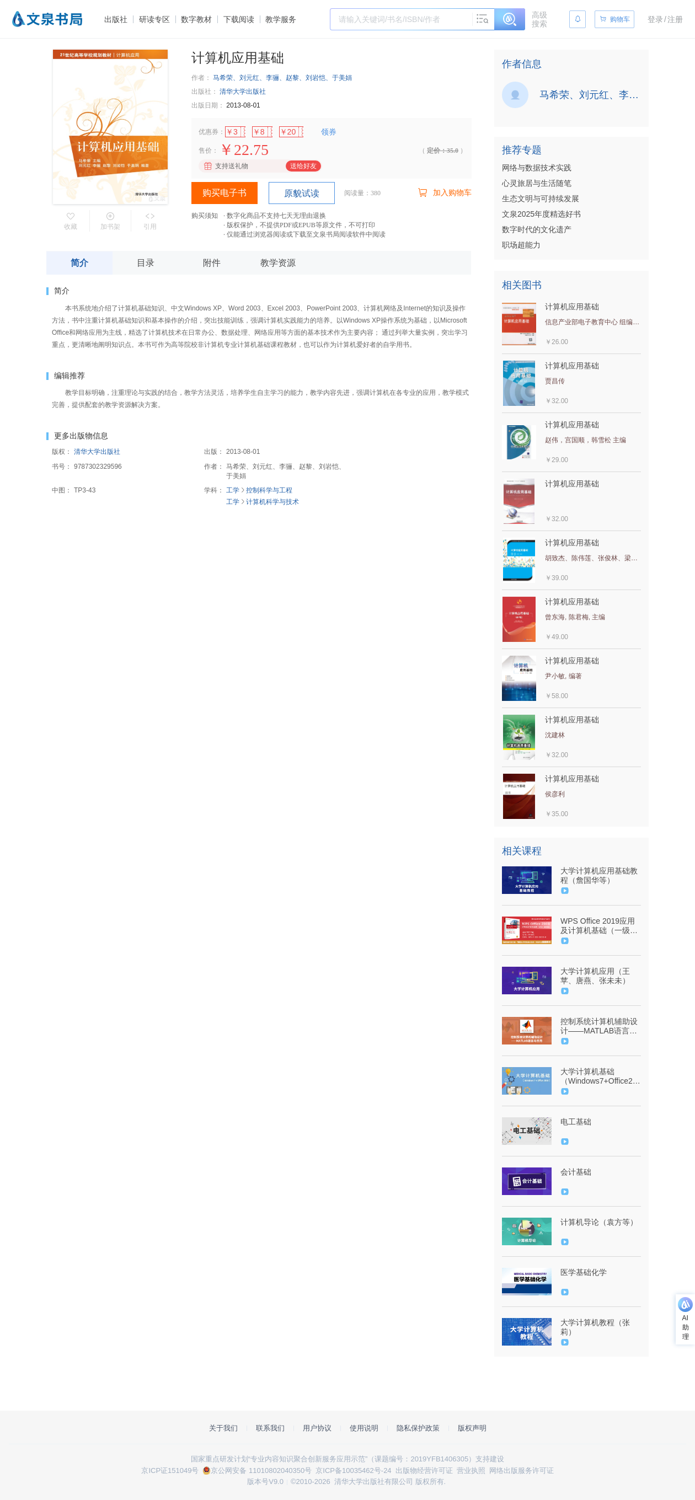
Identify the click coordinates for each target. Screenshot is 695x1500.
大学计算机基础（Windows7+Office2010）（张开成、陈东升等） (599, 1076)
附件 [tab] (212, 262)
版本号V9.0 (265, 1481)
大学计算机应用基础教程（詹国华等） (599, 875)
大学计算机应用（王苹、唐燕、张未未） (595, 976)
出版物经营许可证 (424, 1470)
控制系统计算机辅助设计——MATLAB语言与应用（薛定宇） (599, 1026)
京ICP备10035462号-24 (353, 1470)
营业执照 (471, 1470)
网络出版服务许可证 (521, 1470)
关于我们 (223, 1428)
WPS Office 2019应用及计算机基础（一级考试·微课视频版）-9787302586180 (599, 926)
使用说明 (364, 1428)
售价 (205, 150)
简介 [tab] (79, 262)
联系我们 (270, 1428)
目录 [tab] (145, 262)
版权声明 (472, 1428)
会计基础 (575, 1171)
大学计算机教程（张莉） (595, 1327)
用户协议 (317, 1428)
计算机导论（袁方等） (599, 1222)
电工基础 (575, 1121)
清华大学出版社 (243, 91)
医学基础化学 (583, 1272)
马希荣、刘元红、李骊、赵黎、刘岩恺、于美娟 (282, 78)
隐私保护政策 (418, 1428)
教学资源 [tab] (278, 262)
